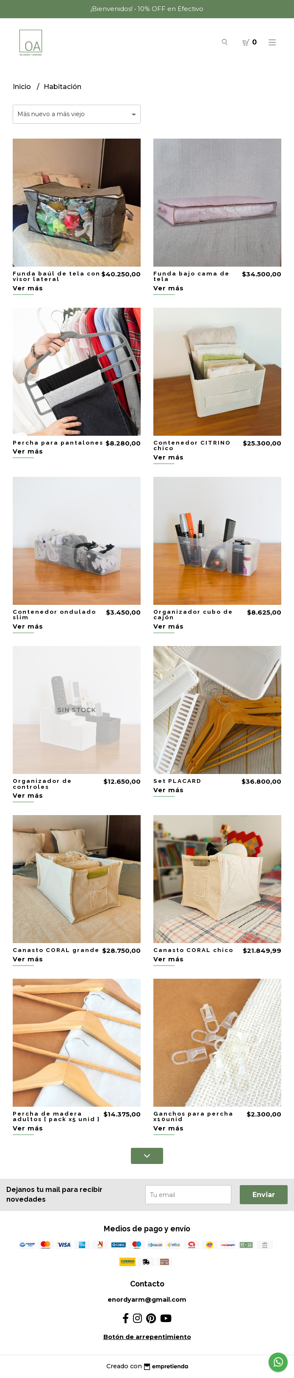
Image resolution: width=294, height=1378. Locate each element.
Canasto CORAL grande (56, 950)
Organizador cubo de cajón (193, 614)
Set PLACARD (177, 780)
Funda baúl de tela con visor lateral (56, 276)
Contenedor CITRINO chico (192, 445)
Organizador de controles (42, 783)
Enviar (263, 1195)
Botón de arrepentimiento (147, 1337)
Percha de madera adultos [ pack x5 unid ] (56, 1116)
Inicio (23, 87)
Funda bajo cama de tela (191, 276)
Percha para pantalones (58, 442)
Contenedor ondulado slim (54, 614)
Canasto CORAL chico (193, 950)
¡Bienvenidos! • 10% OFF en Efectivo (147, 9)
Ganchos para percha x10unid (193, 1116)
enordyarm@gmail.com (147, 1299)
